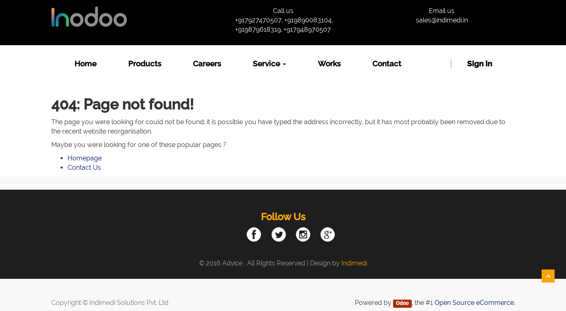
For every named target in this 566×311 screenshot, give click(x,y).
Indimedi (354, 263)
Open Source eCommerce (474, 303)
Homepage (85, 158)
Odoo (402, 303)
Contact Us (84, 167)
